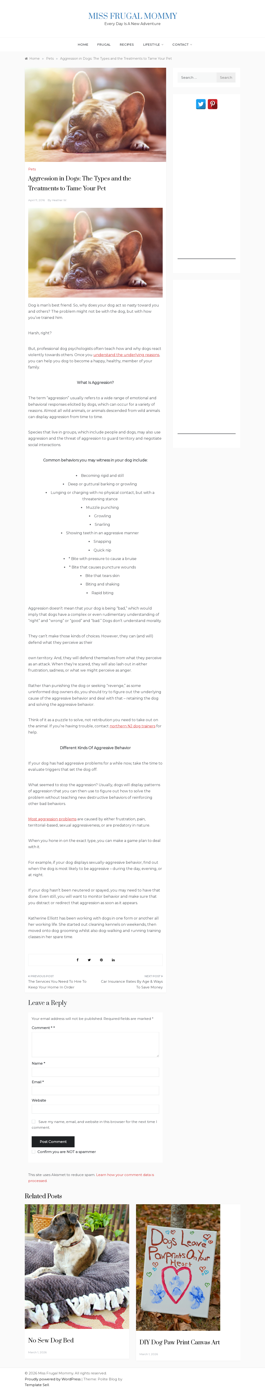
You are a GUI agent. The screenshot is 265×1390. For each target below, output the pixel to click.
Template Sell (37, 1385)
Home (83, 44)
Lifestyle (153, 44)
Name (38, 1063)
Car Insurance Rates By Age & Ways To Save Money (132, 984)
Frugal (104, 44)
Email (38, 1082)
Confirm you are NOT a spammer (64, 1152)
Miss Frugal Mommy (132, 16)
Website (39, 1100)
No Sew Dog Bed (51, 1341)
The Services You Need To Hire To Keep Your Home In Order (57, 984)
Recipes (127, 44)
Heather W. (59, 200)
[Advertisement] (207, 190)
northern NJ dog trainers (132, 726)
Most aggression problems (52, 819)
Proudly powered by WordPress (53, 1379)
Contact (182, 44)
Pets (32, 169)
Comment (42, 1028)
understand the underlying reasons (126, 355)
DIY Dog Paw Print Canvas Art (179, 1342)
